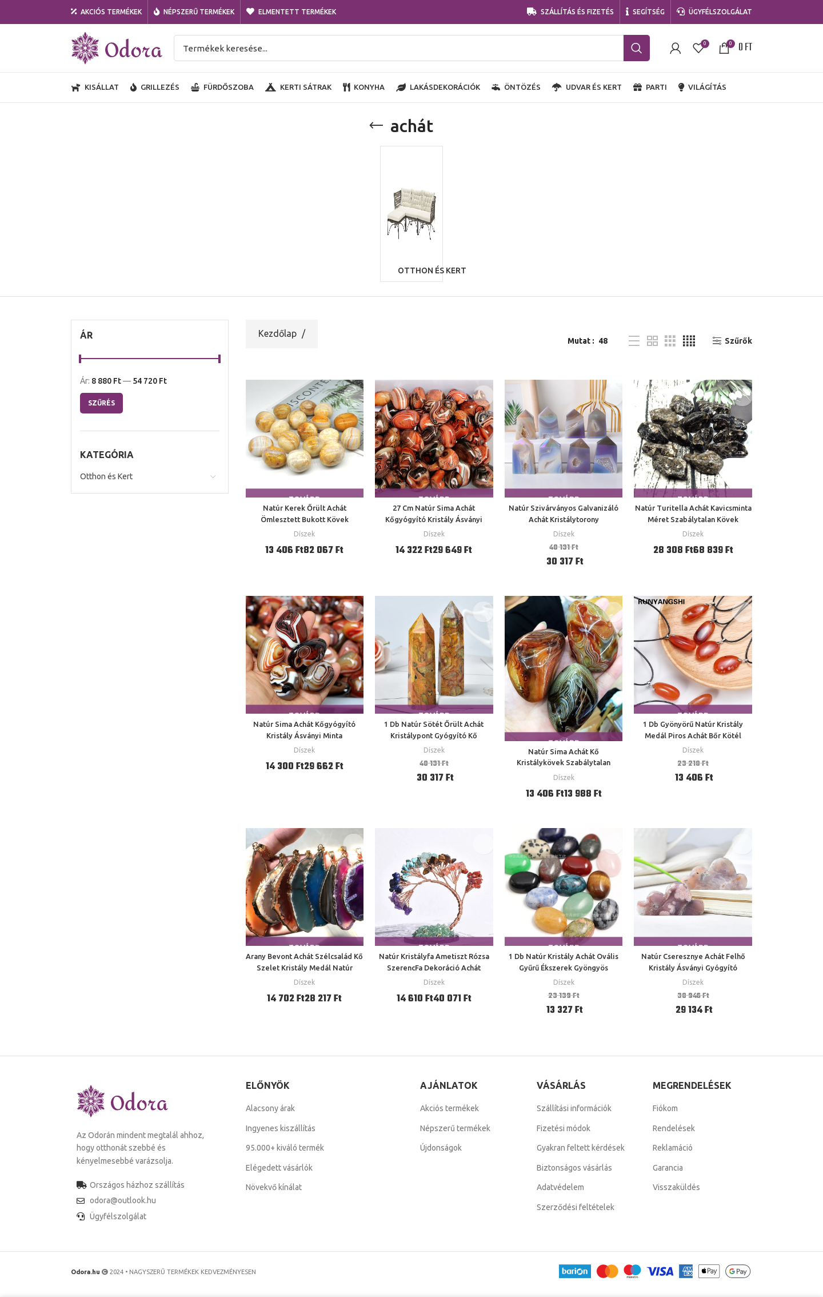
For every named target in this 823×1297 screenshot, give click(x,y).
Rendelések (674, 1134)
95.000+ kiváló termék (285, 1154)
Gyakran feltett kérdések (581, 1154)
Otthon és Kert (106, 482)
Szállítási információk (574, 1114)
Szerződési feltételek (575, 1213)
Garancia (668, 1173)
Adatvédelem (560, 1193)
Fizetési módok (563, 1134)
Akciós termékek (449, 1114)
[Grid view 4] (689, 347)
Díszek (304, 540)
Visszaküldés (676, 1193)
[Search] (412, 48)
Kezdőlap (278, 340)
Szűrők (738, 347)
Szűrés (101, 408)
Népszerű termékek (455, 1134)
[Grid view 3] (670, 347)
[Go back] (376, 125)
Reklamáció (673, 1154)
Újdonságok (441, 1154)
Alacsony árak (270, 1114)
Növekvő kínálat (274, 1193)
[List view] (634, 347)
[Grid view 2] (652, 347)
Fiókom (665, 1114)
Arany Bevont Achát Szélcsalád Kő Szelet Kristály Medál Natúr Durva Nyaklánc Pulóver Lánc (304, 973)
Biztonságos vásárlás (574, 1173)
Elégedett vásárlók (279, 1173)
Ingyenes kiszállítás (280, 1134)
